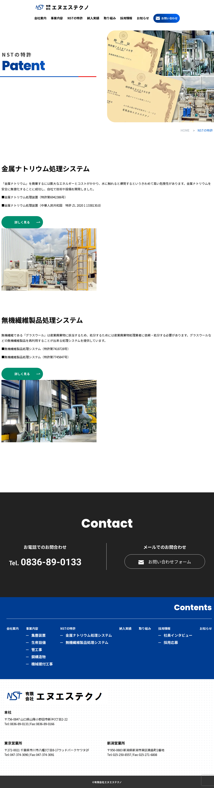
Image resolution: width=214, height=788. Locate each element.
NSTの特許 (75, 18)
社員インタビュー (178, 634)
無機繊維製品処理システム (87, 642)
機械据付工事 (42, 663)
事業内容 (57, 18)
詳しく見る (22, 222)
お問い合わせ (169, 18)
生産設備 (38, 642)
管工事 (36, 649)
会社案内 (40, 18)
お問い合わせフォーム (164, 561)
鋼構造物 (38, 656)
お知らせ (143, 18)
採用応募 (171, 642)
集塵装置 (38, 634)
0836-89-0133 (51, 561)
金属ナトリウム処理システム (89, 634)
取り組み (110, 18)
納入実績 (93, 18)
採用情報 (126, 18)
